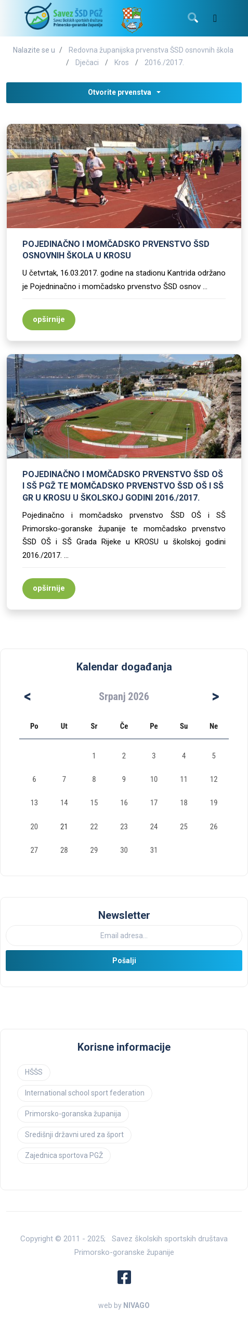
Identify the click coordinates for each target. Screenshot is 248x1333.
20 (34, 826)
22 (94, 826)
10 (154, 779)
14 (64, 802)
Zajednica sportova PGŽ (64, 1155)
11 (184, 779)
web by (124, 1305)
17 (154, 802)
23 (124, 826)
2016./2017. (164, 62)
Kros (121, 62)
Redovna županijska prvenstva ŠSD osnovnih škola (151, 50)
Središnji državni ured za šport (74, 1134)
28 (64, 850)
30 (124, 850)
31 (154, 850)
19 (214, 802)
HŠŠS (34, 1072)
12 (214, 779)
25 (184, 826)
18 (184, 802)
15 (94, 802)
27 (34, 850)
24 (154, 826)
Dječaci (87, 62)
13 (34, 802)
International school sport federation (85, 1093)
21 (64, 826)
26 (214, 826)
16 (124, 802)
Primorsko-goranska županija (73, 1114)
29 (94, 850)
